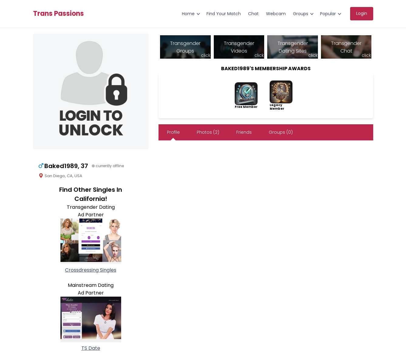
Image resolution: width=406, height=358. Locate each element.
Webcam (276, 14)
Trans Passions (58, 13)
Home (188, 14)
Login (361, 13)
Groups (300, 14)
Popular (328, 14)
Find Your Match (223, 14)
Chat (253, 14)
